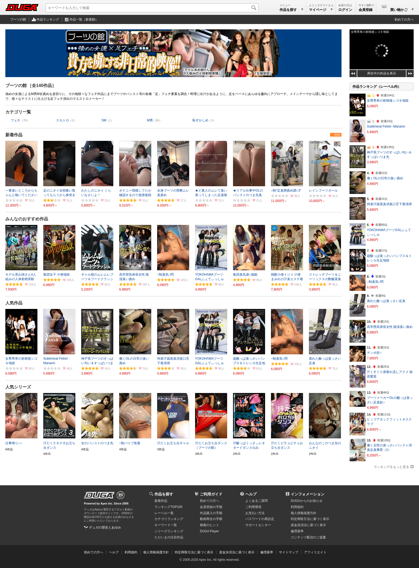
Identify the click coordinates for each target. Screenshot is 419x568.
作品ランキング (48, 19)
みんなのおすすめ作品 (26, 219)
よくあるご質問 (256, 501)
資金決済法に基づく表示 (236, 552)
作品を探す (163, 494)
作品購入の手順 (211, 513)
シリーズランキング (168, 531)
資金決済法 (308, 525)
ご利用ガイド (211, 494)
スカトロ (62, 120)
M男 (150, 120)
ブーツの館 (18, 19)
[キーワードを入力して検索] (152, 7)
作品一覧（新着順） (83, 19)
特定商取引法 (310, 519)
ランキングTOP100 (168, 507)
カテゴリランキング (168, 519)
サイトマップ (288, 552)
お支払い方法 (255, 513)
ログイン (345, 10)
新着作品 (13, 135)
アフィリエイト (315, 552)
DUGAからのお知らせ (307, 501)
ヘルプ (251, 494)
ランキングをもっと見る (391, 467)
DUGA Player (209, 531)
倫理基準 (297, 531)
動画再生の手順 (211, 519)
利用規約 (297, 507)
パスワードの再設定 (259, 519)
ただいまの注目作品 (168, 537)
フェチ (15, 120)
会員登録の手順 (211, 507)
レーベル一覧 (164, 513)
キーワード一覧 (165, 525)
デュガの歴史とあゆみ (105, 527)
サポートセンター (258, 525)
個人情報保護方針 (303, 513)
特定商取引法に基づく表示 (194, 552)
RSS (337, 134)
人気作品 (13, 303)
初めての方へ (404, 19)
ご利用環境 (253, 507)
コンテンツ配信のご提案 (308, 537)
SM (104, 120)
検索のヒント (209, 525)
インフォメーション (307, 494)
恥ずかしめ (200, 120)
